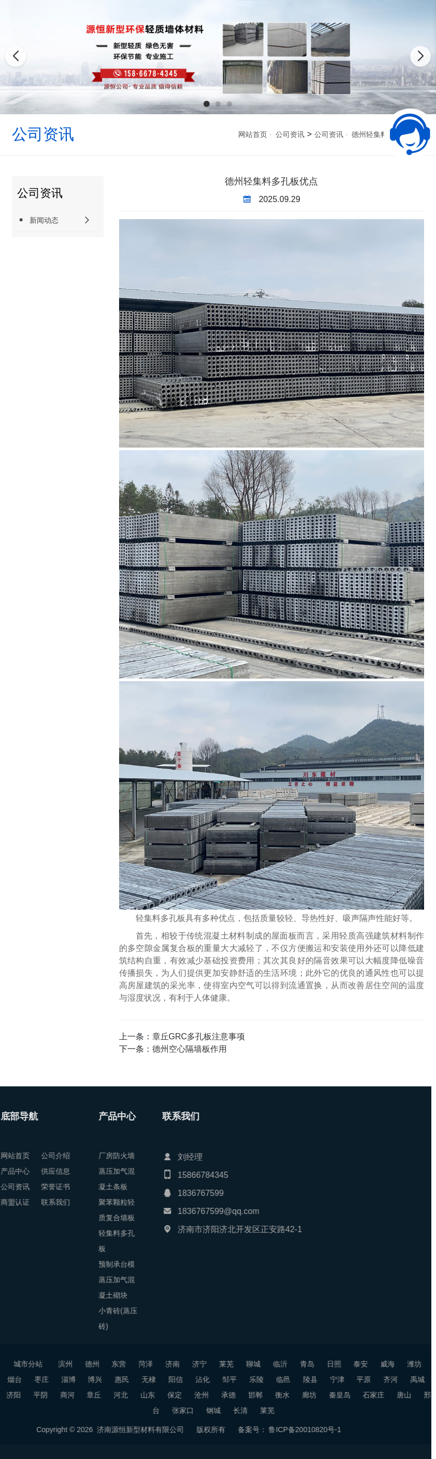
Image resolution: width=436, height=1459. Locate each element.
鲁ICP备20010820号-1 (66, 1429)
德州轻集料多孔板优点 (271, 181)
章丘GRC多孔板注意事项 (198, 1036)
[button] (207, 104)
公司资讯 (289, 134)
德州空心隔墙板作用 (189, 1049)
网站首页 (252, 134)
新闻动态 (38, 220)
